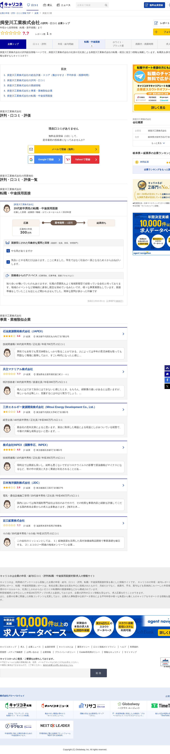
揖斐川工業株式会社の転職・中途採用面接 (29, 95)
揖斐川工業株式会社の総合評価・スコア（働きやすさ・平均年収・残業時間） (49, 75)
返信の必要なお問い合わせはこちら (58, 665)
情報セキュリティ (112, 652)
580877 (119, 301)
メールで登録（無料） (64, 149)
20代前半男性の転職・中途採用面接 (36, 208)
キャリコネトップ (8, 647)
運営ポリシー (83, 647)
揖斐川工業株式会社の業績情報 (24, 85)
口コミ (34, 5)
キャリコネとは (66, 647)
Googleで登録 (46, 159)
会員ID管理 (50, 647)
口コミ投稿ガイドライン (104, 647)
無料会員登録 (156, 5)
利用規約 (134, 647)
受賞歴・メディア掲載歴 (11, 652)
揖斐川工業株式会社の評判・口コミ (26, 80)
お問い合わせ (33, 652)
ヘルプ (123, 647)
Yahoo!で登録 (82, 159)
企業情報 (47, 652)
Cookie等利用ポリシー (89, 652)
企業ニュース (34, 647)
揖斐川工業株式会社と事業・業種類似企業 (29, 90)
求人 (49, 5)
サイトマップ (130, 652)
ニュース (65, 5)
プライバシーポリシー (65, 652)
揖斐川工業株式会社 (20, 22)
